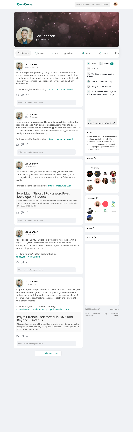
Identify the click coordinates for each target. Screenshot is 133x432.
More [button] (116, 316)
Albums (90, 158)
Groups (90, 237)
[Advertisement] (102, 259)
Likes (89, 228)
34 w (27, 67)
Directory (96, 314)
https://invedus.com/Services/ (101, 123)
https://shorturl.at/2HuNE (28, 256)
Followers (91, 198)
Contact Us (115, 314)
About (87, 314)
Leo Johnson (45, 36)
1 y (26, 166)
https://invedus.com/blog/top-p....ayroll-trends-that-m (43, 309)
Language (114, 309)
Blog (105, 314)
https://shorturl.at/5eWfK (60, 139)
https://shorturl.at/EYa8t (60, 185)
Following (91, 168)
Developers (89, 316)
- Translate (33, 67)
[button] (92, 4)
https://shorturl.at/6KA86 (60, 89)
